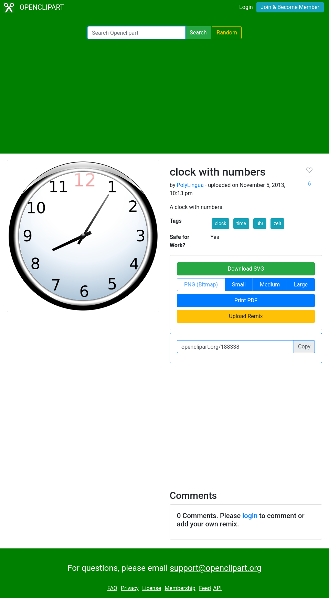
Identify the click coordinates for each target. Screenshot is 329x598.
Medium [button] (270, 284)
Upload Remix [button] (246, 316)
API (217, 588)
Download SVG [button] (246, 268)
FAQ (112, 588)
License (151, 588)
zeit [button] (277, 223)
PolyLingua (190, 185)
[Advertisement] (164, 96)
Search (198, 32)
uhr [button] (259, 223)
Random (226, 32)
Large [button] (301, 284)
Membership (179, 588)
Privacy (130, 588)
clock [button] (220, 223)
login (249, 516)
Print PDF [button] (245, 300)
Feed (205, 588)
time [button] (241, 223)
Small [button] (239, 284)
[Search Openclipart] (136, 32)
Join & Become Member (290, 7)
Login (246, 7)
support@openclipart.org (215, 568)
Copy (304, 346)
